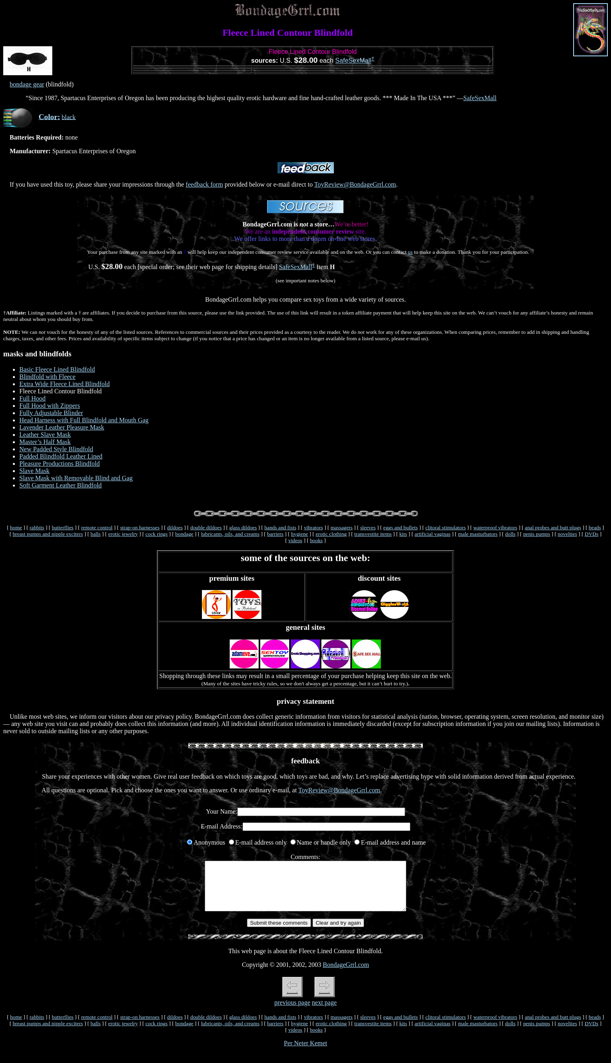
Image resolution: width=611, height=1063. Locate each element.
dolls (510, 534)
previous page (292, 1012)
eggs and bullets (400, 527)
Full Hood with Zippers (49, 405)
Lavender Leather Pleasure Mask (61, 427)
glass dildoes (243, 527)
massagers (342, 527)
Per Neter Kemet (305, 1052)
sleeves (368, 527)
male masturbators (478, 534)
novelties (567, 534)
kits (403, 534)
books (316, 540)
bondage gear (27, 84)
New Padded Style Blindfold (56, 449)
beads (595, 527)
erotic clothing (331, 534)
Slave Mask (34, 470)
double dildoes (206, 527)
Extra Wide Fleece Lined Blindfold (64, 383)
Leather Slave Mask (45, 434)
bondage (184, 534)
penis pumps (536, 534)
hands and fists (280, 527)
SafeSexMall (353, 61)
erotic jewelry (123, 534)
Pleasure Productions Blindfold (59, 463)
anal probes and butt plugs (553, 527)
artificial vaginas (433, 534)
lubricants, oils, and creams (230, 534)
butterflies (63, 527)
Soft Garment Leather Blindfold (60, 485)
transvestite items (373, 534)
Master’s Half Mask (45, 441)
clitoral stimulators (446, 527)
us (410, 252)
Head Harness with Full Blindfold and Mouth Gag (83, 420)
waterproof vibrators (495, 527)
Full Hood (32, 398)
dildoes (175, 527)
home (16, 527)
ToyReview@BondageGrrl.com (355, 184)
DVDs (592, 534)
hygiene (299, 534)
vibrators (313, 527)
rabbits (37, 527)
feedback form (204, 184)
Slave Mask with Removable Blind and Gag (76, 478)
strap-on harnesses (140, 527)
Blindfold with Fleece (47, 376)
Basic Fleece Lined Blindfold (57, 369)
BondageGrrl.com (346, 974)
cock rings (157, 534)
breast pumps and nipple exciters (47, 534)
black (69, 116)
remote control (97, 527)
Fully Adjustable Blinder (51, 412)
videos (295, 540)
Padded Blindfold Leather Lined (61, 456)
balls (96, 534)
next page (324, 1012)
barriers (275, 534)
